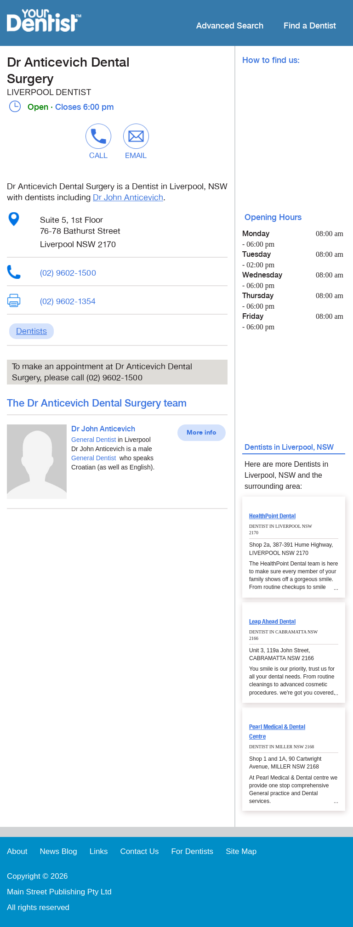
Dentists (31, 331)
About (17, 851)
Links (99, 851)
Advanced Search (229, 26)
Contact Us (139, 851)
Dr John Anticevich (128, 197)
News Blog (58, 851)
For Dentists (192, 851)
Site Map (241, 851)
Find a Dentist (310, 26)
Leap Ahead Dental (272, 621)
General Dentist (93, 439)
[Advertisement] (117, 580)
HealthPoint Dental (272, 516)
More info (201, 433)
